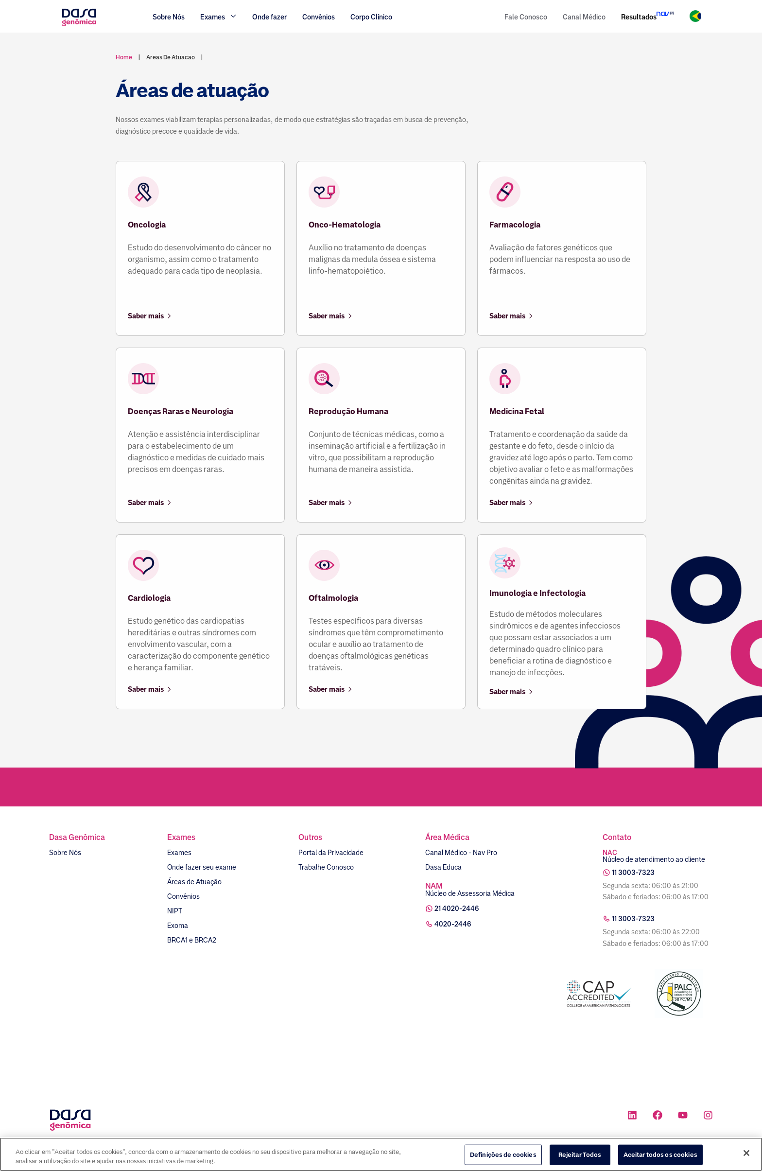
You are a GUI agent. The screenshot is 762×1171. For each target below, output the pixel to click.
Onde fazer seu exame (201, 867)
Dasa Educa (443, 867)
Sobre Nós (169, 17)
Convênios (318, 17)
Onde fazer (269, 17)
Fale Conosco (525, 17)
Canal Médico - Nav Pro (461, 852)
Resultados (639, 17)
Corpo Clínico (371, 17)
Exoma (177, 925)
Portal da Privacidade (331, 852)
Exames (179, 852)
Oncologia (147, 224)
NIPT (174, 911)
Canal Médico (584, 17)
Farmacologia (514, 224)
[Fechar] (746, 1153)
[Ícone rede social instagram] (708, 1116)
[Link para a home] (79, 25)
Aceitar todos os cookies (660, 1154)
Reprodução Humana (348, 411)
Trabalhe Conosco (326, 867)
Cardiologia (149, 598)
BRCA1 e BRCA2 (191, 940)
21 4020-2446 (456, 908)
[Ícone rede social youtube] (683, 1116)
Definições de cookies (503, 1154)
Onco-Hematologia (345, 224)
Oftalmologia (333, 598)
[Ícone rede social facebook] (657, 1116)
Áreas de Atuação (194, 882)
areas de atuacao (170, 57)
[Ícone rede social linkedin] (632, 1116)
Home (124, 57)
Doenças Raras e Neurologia (180, 411)
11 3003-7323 (633, 872)
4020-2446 (452, 924)
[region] (381, 1154)
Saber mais (150, 316)
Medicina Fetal (516, 411)
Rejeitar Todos (580, 1154)
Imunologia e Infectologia (537, 593)
